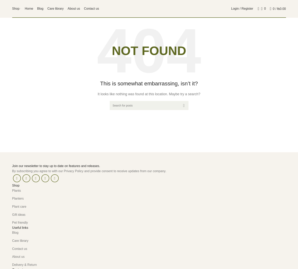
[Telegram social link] (55, 178)
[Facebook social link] (17, 178)
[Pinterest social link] (36, 178)
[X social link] (26, 178)
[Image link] (45, 157)
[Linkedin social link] (45, 178)
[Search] (257, 9)
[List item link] (149, 190)
